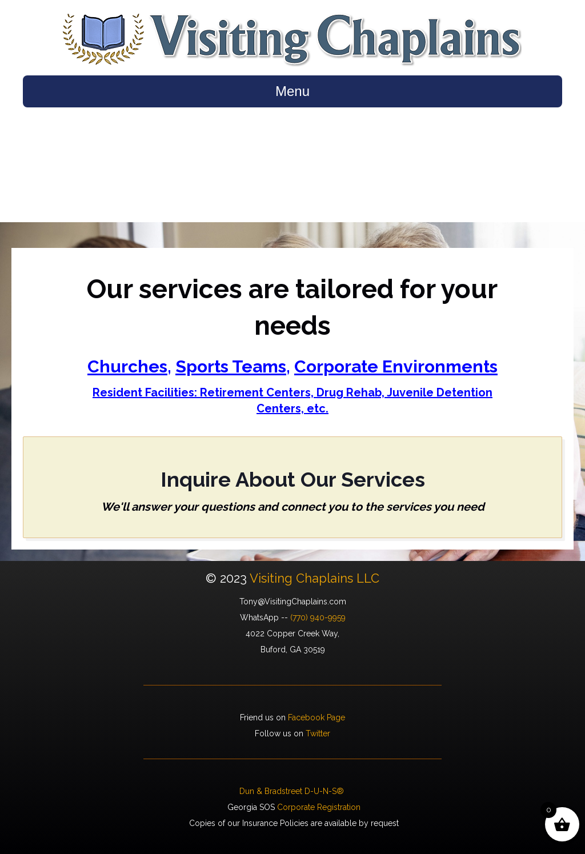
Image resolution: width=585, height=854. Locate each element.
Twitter (318, 733)
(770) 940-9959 (318, 617)
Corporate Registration (318, 807)
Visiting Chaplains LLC (314, 578)
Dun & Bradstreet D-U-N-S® (292, 791)
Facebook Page (316, 717)
